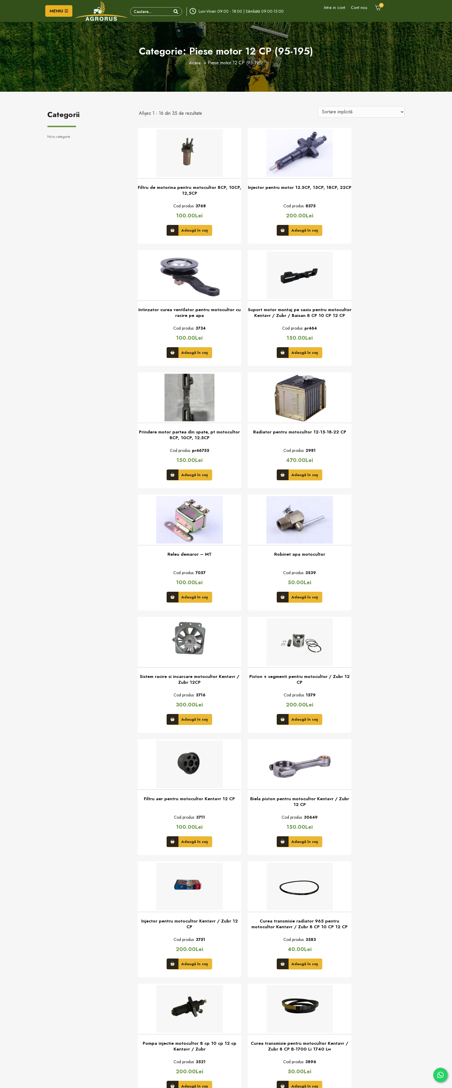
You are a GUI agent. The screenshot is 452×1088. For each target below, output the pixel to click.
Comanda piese (152, 1022)
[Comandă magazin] (361, 112)
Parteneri (146, 1013)
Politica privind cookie (248, 1004)
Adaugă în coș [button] (185, 231)
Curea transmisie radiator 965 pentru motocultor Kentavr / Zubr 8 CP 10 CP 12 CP (271, 692)
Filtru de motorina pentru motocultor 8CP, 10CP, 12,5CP (180, 192)
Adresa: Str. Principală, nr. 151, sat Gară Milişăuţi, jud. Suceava (90, 1007)
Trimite (208, 937)
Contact (145, 995)
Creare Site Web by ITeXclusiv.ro (285, 1078)
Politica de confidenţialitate (252, 995)
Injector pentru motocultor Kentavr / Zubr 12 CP (180, 692)
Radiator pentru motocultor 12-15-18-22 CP (363, 317)
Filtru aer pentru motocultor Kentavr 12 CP (272, 567)
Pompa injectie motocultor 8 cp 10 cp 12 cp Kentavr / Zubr (363, 692)
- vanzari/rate (77, 1030)
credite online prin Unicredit (253, 1039)
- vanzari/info (77, 1020)
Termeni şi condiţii (245, 1013)
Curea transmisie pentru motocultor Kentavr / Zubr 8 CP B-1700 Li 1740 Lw (180, 817)
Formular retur (151, 1004)
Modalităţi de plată (245, 1022)
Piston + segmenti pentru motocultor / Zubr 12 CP (180, 567)
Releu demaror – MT (180, 438)
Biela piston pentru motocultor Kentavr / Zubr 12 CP (363, 567)
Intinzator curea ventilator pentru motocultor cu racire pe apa (363, 192)
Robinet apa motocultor (272, 438)
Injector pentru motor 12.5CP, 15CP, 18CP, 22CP (272, 192)
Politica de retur (243, 1030)
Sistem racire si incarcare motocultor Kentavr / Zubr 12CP (363, 442)
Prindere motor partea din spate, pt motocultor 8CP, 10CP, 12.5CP (271, 317)
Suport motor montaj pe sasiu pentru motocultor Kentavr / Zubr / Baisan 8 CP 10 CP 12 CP (180, 317)
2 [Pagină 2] (263, 892)
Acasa (195, 62)
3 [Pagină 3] (278, 892)
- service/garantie (81, 1041)
